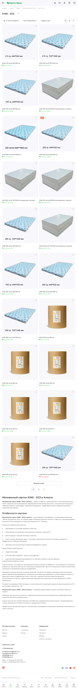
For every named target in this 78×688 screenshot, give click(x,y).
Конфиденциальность (61, 677)
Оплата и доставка (45, 639)
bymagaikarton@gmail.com (11, 651)
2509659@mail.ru (7, 655)
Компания (24, 626)
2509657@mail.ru (7, 657)
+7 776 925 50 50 (7, 648)
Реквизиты (42, 630)
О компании (25, 630)
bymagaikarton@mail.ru (9, 653)
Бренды (4, 633)
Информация (43, 626)
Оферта (73, 677)
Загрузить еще (38, 483)
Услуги (4, 636)
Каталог (4, 630)
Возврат (42, 636)
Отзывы (23, 633)
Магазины (42, 633)
